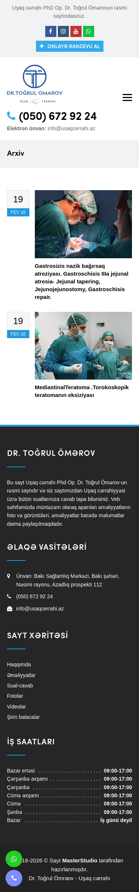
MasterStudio (79, 860)
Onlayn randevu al (73, 47)
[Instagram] (63, 31)
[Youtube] (76, 31)
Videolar (16, 707)
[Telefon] (14, 878)
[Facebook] (50, 31)
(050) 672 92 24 (58, 117)
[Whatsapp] (88, 31)
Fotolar (15, 696)
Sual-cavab (20, 686)
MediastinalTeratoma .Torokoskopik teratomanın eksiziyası (82, 391)
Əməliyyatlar (21, 675)
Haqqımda (19, 664)
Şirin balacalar (23, 717)
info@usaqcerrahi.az (71, 128)
